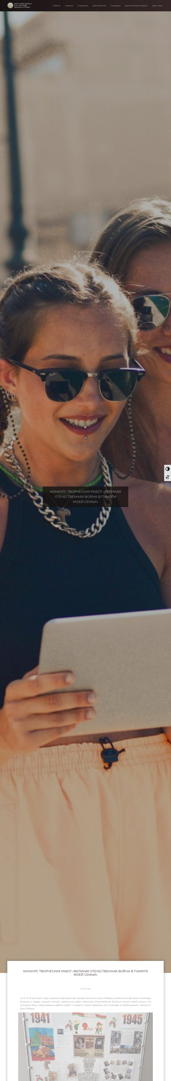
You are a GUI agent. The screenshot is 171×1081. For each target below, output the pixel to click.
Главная (57, 6)
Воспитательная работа (136, 6)
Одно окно (157, 6)
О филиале (83, 6)
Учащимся (115, 6)
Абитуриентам (99, 6)
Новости (69, 6)
